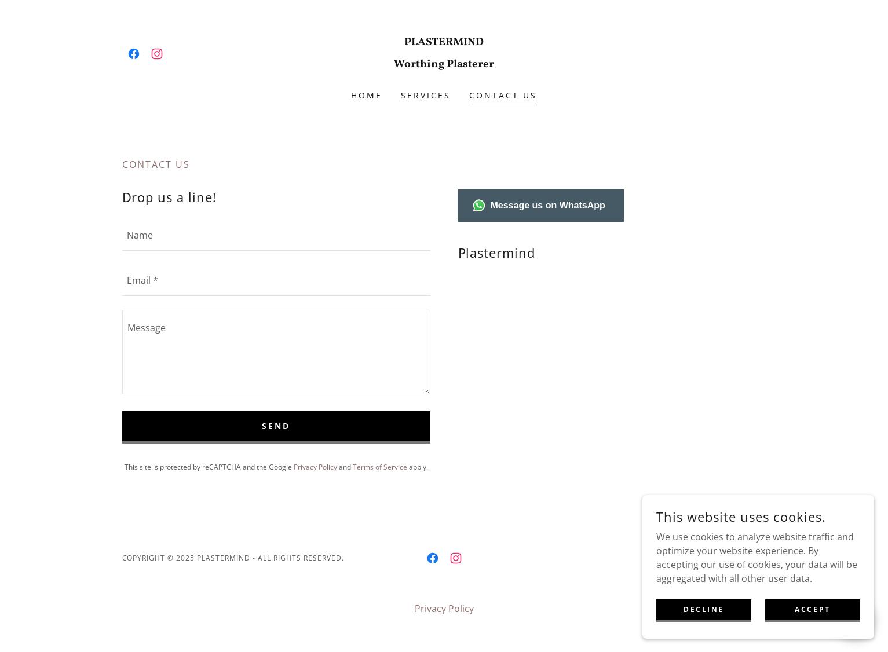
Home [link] (366, 95)
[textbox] (276, 235)
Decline (704, 609)
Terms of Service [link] (380, 467)
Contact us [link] (503, 95)
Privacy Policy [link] (315, 467)
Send (276, 425)
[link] (133, 53)
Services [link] (426, 95)
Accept (812, 609)
